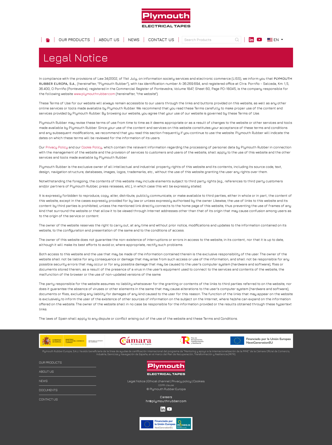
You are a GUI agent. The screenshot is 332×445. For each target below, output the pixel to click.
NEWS (43, 381)
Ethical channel (158, 381)
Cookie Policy (92, 147)
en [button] (275, 39)
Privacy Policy (57, 147)
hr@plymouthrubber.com (166, 401)
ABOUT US (46, 371)
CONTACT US (48, 399)
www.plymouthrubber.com (94, 94)
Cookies (199, 381)
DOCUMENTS (48, 390)
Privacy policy (181, 381)
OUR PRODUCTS (50, 362)
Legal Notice (136, 381)
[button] (74, 40)
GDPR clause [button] (166, 385)
